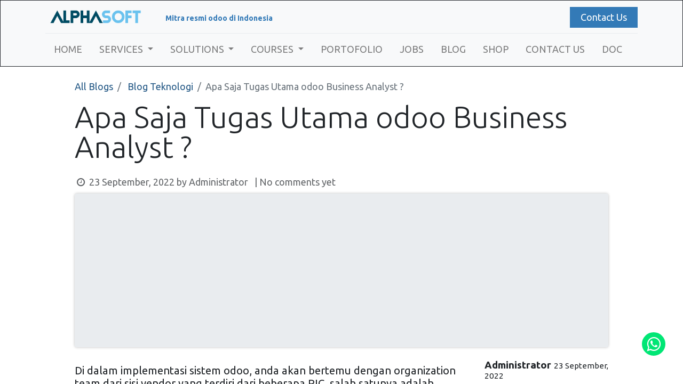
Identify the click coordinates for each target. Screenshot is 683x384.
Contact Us (604, 17)
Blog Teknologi (160, 86)
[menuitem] (68, 49)
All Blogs (94, 86)
